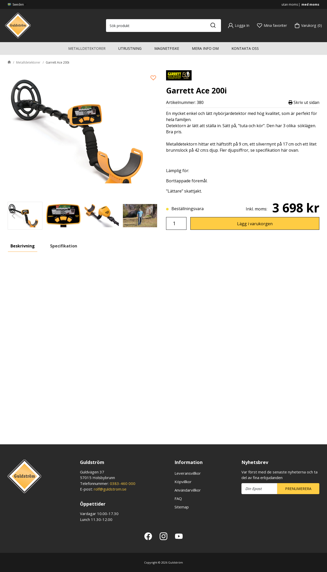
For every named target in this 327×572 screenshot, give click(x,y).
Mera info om (205, 48)
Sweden (17, 4)
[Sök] (212, 25)
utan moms (290, 4)
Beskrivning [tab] (22, 246)
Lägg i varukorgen (255, 224)
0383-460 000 (122, 483)
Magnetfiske (166, 48)
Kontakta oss (245, 48)
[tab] (25, 215)
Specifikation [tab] (63, 246)
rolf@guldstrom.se (110, 489)
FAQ (178, 498)
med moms (310, 4)
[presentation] (25, 216)
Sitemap (181, 506)
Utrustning (130, 48)
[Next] (155, 215)
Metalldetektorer (87, 48)
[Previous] (13, 215)
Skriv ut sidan (303, 102)
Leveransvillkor (187, 473)
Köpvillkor (183, 481)
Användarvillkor (187, 490)
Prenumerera (298, 488)
